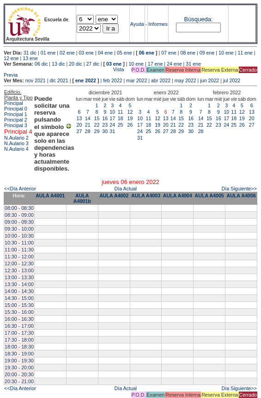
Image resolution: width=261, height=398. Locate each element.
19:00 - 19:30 (19, 360)
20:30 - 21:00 (19, 381)
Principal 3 (15, 125)
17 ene (155, 64)
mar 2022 (136, 80)
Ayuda (137, 24)
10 (112, 112)
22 (97, 125)
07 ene (168, 52)
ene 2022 (85, 80)
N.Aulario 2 (16, 138)
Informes (157, 24)
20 (79, 125)
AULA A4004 (177, 195)
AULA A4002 (113, 195)
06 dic (41, 64)
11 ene (245, 52)
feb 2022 (112, 80)
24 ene (174, 64)
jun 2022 (209, 80)
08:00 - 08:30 (19, 208)
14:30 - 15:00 (19, 298)
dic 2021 (58, 80)
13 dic (58, 64)
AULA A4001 (50, 195)
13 (79, 118)
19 (130, 118)
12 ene (11, 58)
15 (97, 118)
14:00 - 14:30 (19, 291)
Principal (13, 103)
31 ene (193, 64)
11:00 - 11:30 (19, 249)
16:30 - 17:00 (19, 326)
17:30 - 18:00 (19, 340)
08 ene (188, 52)
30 (105, 131)
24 (112, 125)
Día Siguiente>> (239, 188)
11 (120, 112)
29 (97, 131)
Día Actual (126, 188)
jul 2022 (231, 80)
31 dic (30, 52)
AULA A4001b (82, 198)
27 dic (92, 64)
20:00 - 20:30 (19, 374)
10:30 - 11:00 (19, 242)
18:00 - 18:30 (19, 346)
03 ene (86, 52)
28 (88, 131)
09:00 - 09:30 (19, 222)
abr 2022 (160, 80)
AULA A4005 (209, 195)
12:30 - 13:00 (19, 270)
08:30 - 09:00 (19, 215)
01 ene (48, 52)
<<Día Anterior (20, 188)
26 (130, 125)
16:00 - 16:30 (19, 319)
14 (88, 118)
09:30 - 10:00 (19, 229)
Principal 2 (15, 119)
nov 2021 (35, 80)
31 (112, 131)
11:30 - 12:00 (19, 256)
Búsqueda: (198, 19)
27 (79, 131)
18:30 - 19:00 (19, 353)
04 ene (105, 52)
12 (130, 112)
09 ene (207, 52)
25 (120, 125)
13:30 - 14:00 (19, 284)
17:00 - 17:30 (19, 333)
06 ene (146, 52)
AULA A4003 (145, 195)
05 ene (124, 52)
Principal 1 (15, 114)
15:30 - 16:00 (19, 312)
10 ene (226, 52)
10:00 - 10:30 (19, 236)
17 (112, 118)
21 (88, 125)
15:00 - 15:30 (19, 305)
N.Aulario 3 (16, 143)
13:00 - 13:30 (19, 277)
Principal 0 (15, 108)
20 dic (75, 64)
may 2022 (185, 80)
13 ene (30, 58)
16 (105, 118)
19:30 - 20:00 (19, 367)
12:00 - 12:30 (19, 263)
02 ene (67, 52)
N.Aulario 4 (16, 149)
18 (120, 118)
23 (105, 125)
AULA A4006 (240, 195)
